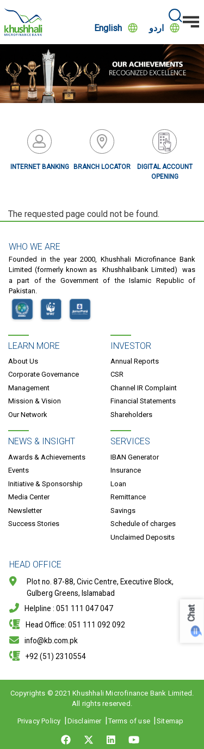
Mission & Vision (34, 401)
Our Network (27, 414)
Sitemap (170, 721)
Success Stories (33, 524)
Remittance (128, 497)
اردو (156, 28)
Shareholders (131, 414)
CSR (116, 374)
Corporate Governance (43, 374)
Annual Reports (134, 361)
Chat (192, 613)
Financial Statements (143, 401)
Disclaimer (84, 721)
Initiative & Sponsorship (45, 484)
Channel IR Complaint (143, 388)
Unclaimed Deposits (142, 537)
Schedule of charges (143, 524)
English (108, 28)
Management (29, 388)
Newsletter (25, 510)
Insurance (125, 470)
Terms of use (129, 721)
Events (18, 470)
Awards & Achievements (46, 457)
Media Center (29, 497)
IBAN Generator (134, 457)
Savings (122, 510)
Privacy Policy (39, 721)
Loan (118, 484)
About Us (23, 361)
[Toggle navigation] (191, 22)
